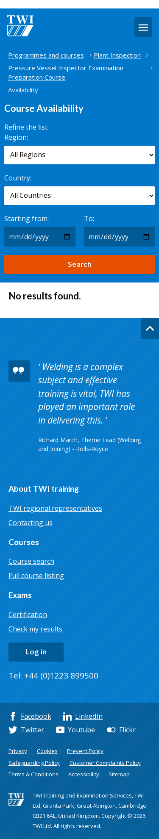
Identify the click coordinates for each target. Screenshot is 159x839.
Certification (27, 614)
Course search (31, 561)
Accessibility (83, 774)
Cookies (47, 751)
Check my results (35, 629)
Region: (16, 137)
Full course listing (36, 575)
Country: (17, 178)
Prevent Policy (85, 751)
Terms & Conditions (33, 774)
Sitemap (119, 774)
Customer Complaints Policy (105, 763)
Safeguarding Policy (34, 763)
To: (89, 218)
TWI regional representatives (55, 508)
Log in (36, 651)
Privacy (17, 751)
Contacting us (30, 522)
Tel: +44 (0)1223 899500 (53, 675)
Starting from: (26, 218)
